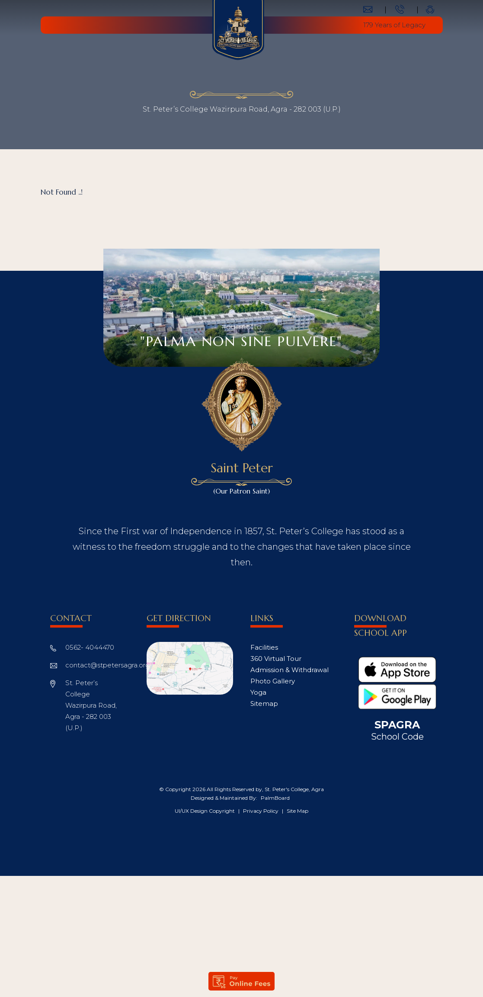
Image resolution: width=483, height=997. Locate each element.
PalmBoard (275, 798)
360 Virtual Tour (275, 658)
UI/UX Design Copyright (205, 811)
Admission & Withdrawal (289, 670)
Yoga (258, 692)
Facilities (264, 647)
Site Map (297, 811)
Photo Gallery (272, 681)
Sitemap (264, 703)
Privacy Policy (261, 811)
